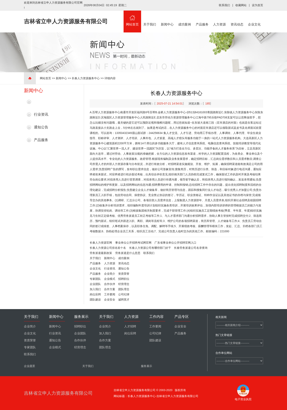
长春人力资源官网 (101, 242)
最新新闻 (41, 102)
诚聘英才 (123, 299)
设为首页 (257, 5)
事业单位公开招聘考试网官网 (133, 242)
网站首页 (132, 18)
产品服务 (202, 18)
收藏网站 (241, 5)
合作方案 (109, 289)
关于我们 (150, 18)
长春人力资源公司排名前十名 (108, 247)
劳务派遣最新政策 (101, 253)
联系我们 (224, 5)
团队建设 (95, 299)
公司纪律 (123, 294)
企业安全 (109, 299)
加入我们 (95, 289)
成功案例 (185, 18)
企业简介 (109, 273)
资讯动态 (237, 18)
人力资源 (219, 18)
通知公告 (41, 127)
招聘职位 (123, 278)
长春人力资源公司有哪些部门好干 (150, 247)
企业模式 (109, 278)
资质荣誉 (123, 273)
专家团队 (95, 278)
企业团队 (95, 284)
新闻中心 (167, 18)
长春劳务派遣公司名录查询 (190, 247)
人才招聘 (130, 326)
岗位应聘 (95, 294)
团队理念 (123, 289)
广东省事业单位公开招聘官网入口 (175, 242)
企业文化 (254, 18)
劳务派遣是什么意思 (127, 253)
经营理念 (123, 284)
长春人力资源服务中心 (86, 78)
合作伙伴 (109, 284)
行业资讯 (41, 114)
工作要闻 (109, 294)
